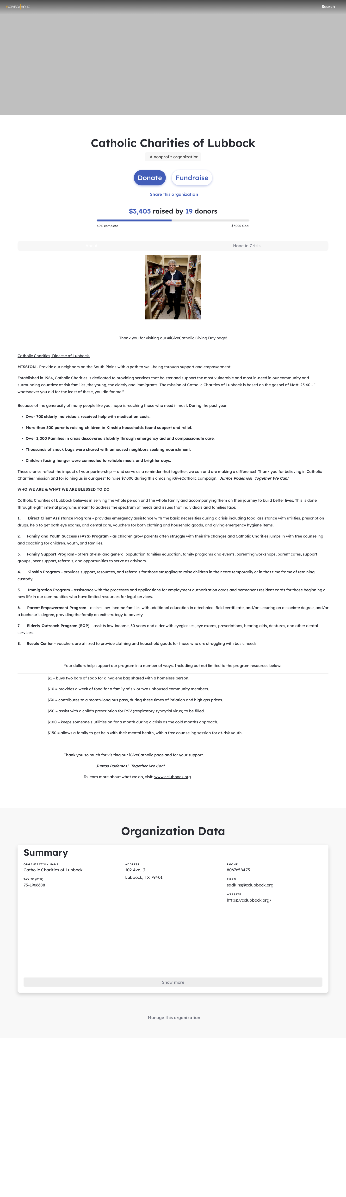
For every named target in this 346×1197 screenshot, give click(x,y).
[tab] (92, 251)
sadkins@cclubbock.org (252, 905)
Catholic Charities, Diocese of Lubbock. (54, 362)
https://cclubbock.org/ (251, 920)
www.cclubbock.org (172, 791)
